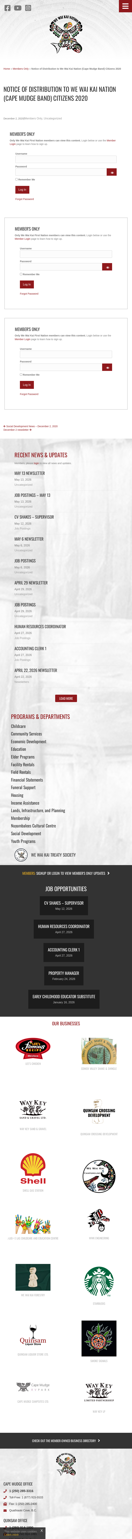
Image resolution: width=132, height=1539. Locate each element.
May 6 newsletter (28, 539)
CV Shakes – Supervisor (34, 517)
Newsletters (21, 681)
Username (21, 153)
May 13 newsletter (29, 473)
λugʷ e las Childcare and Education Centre (33, 1260)
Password (21, 166)
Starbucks (99, 1333)
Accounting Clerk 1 (30, 648)
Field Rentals (21, 772)
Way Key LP (99, 1456)
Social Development (26, 833)
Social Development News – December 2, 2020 (30, 426)
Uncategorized (53, 118)
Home (6, 68)
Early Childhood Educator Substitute (64, 996)
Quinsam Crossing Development (99, 1141)
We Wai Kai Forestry (33, 1324)
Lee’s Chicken (33, 1064)
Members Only (21, 68)
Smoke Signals (99, 1398)
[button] (125, 6)
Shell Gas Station (33, 1205)
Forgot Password (24, 199)
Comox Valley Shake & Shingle (99, 1068)
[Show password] (112, 172)
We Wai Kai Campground (99, 1221)
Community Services (26, 733)
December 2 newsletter (17, 429)
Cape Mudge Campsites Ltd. (33, 1446)
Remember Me (25, 179)
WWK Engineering (99, 1260)
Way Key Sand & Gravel (33, 1136)
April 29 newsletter (31, 583)
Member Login (23, 238)
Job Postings (22, 528)
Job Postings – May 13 (32, 495)
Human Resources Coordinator (40, 626)
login (36, 463)
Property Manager (64, 973)
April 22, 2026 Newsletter (35, 670)
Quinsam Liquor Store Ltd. (33, 1391)
